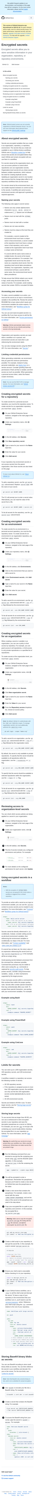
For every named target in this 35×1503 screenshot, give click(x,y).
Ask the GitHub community (10, 1475)
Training (13, 1495)
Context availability (19, 943)
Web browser (15, 64)
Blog (18, 1495)
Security (25, 1491)
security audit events (16, 969)
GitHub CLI (5, 64)
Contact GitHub (12, 1493)
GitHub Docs (9, 18)
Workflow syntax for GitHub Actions (16, 911)
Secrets (25, 348)
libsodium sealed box (18, 152)
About (22, 1495)
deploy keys (22, 365)
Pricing (19, 1493)
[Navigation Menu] (31, 17)
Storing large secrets (24, 1105)
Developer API (25, 1493)
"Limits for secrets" (7, 1373)
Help (5, 1493)
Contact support (7, 1478)
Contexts (30, 909)
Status (30, 1491)
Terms (14, 1491)
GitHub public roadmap (18, 130)
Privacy (19, 1491)
